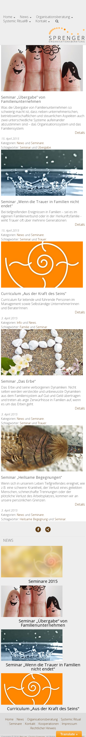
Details (80, 132)
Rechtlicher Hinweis (43, 728)
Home (9, 17)
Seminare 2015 (43, 581)
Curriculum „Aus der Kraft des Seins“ (33, 293)
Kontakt (42, 21)
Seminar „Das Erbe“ (18, 381)
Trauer (42, 239)
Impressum (69, 724)
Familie (24, 327)
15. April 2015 (10, 139)
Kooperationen (49, 724)
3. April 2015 (9, 318)
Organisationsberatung (54, 17)
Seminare (37, 143)
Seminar (25, 147)
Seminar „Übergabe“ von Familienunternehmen (23, 99)
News (25, 17)
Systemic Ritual (71, 719)
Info (19, 323)
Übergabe (44, 147)
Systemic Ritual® (17, 21)
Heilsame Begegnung (34, 519)
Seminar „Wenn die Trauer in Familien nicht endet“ (40, 203)
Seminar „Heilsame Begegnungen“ (31, 477)
